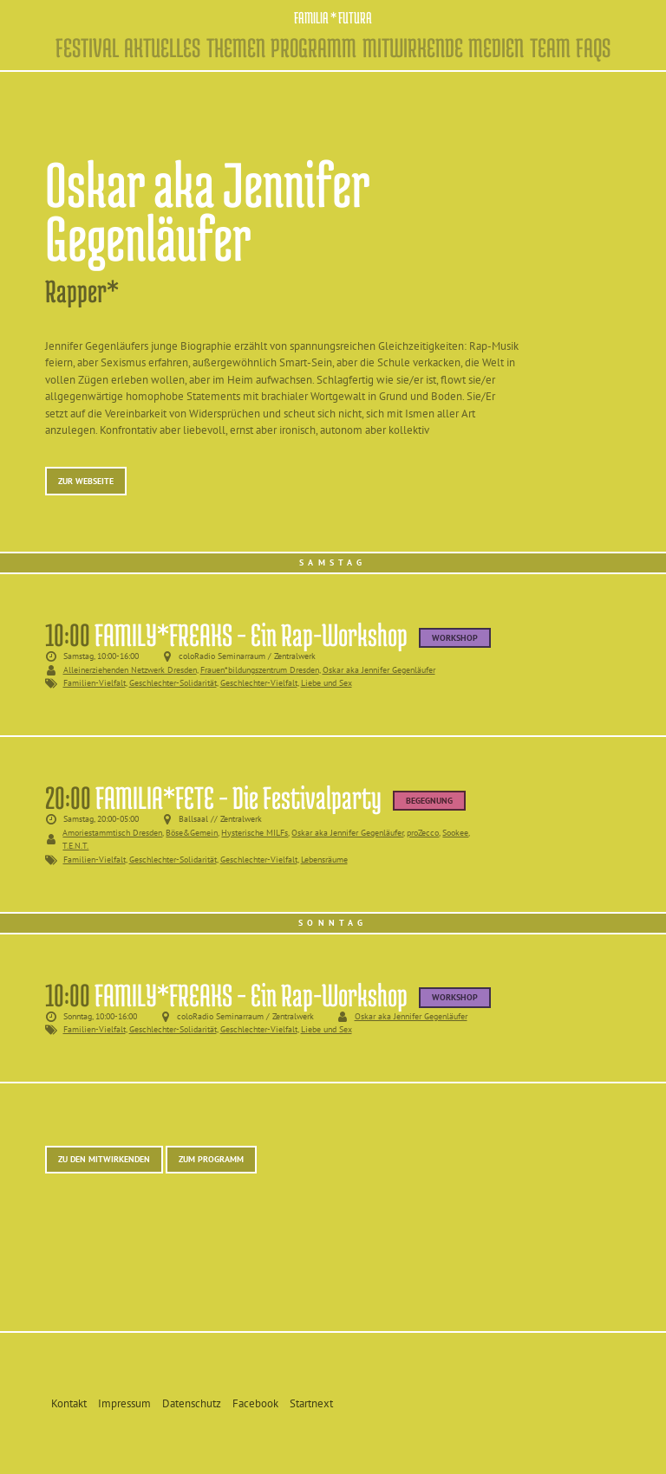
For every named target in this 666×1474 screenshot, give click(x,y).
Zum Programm (211, 1159)
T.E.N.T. (75, 845)
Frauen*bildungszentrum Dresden (259, 669)
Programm (313, 47)
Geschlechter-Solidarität (173, 683)
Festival (87, 47)
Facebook (255, 1403)
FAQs (593, 47)
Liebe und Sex (326, 683)
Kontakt (69, 1403)
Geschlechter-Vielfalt (258, 683)
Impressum (124, 1403)
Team (550, 47)
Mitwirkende (412, 47)
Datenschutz (191, 1403)
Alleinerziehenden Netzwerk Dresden (130, 669)
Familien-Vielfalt (94, 683)
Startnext (311, 1403)
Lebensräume (324, 859)
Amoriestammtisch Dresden (112, 832)
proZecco (423, 832)
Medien (496, 47)
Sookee (455, 832)
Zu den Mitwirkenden (104, 1159)
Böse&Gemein (192, 832)
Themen (235, 47)
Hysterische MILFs (254, 832)
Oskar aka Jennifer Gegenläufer (379, 669)
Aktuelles (162, 47)
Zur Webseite (86, 481)
